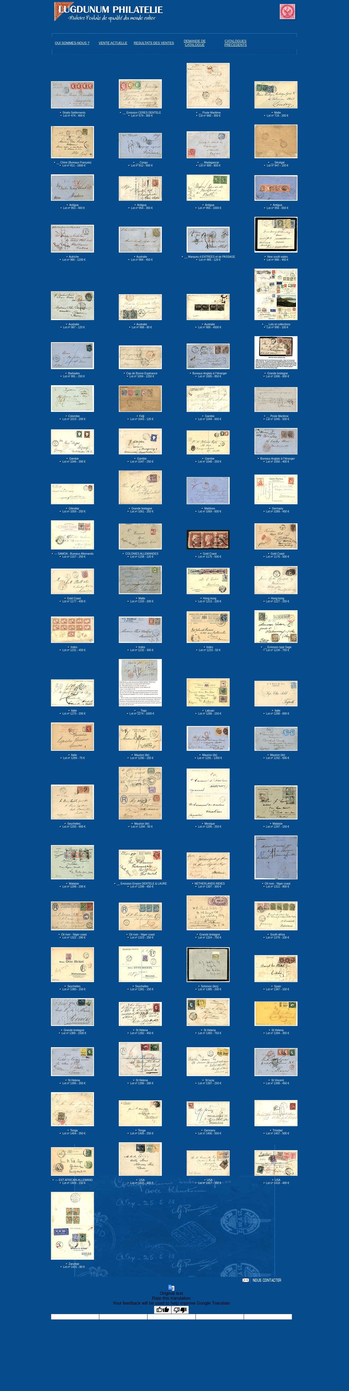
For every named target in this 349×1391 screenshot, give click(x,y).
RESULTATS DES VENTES (154, 43)
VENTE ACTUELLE (113, 43)
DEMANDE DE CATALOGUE (195, 43)
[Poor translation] (180, 1310)
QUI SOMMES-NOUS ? (72, 43)
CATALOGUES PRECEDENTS (235, 43)
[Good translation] (162, 1310)
